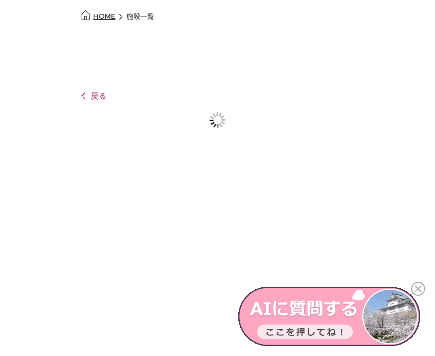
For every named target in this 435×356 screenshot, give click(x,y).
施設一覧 (140, 16)
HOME (104, 16)
